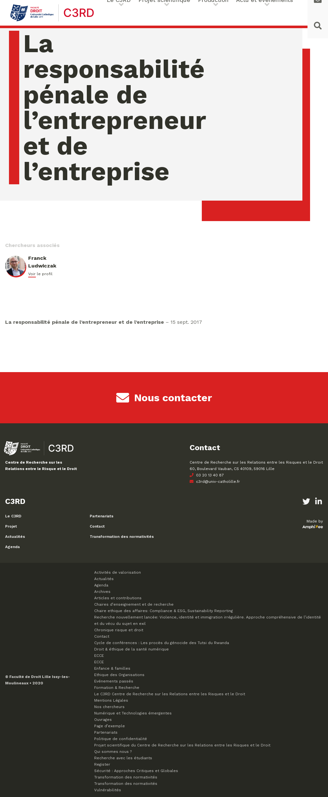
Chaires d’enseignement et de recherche (134, 604)
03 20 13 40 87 (207, 475)
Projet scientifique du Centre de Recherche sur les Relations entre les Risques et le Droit (182, 745)
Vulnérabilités (107, 790)
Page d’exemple (109, 726)
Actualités (15, 536)
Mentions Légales (111, 700)
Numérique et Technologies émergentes (133, 713)
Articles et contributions (118, 598)
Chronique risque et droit (118, 630)
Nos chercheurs (109, 707)
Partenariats (101, 516)
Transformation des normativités (122, 536)
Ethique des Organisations (119, 675)
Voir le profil (40, 274)
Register (102, 764)
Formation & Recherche (116, 687)
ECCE (99, 655)
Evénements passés (113, 681)
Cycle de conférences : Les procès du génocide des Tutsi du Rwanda (161, 643)
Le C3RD (13, 516)
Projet (11, 526)
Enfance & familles (112, 668)
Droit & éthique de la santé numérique (131, 649)
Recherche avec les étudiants (123, 758)
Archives (102, 591)
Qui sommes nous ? (113, 751)
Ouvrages (103, 719)
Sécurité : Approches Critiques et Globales (136, 771)
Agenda (12, 547)
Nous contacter (164, 397)
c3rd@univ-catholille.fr (215, 481)
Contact (97, 526)
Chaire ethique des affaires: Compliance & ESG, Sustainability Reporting (163, 611)
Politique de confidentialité (120, 739)
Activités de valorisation (117, 572)
